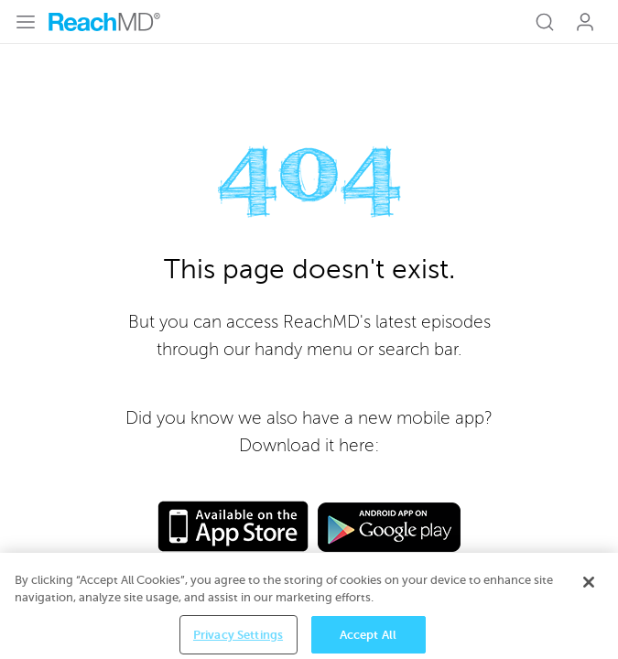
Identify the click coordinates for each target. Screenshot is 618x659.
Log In (585, 22)
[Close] (589, 590)
